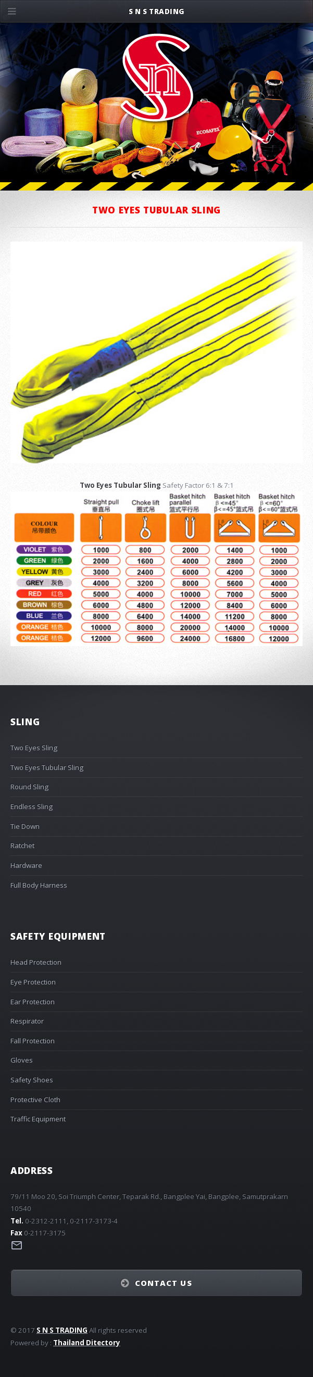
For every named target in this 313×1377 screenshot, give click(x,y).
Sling (25, 721)
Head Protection (35, 962)
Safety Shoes (31, 1079)
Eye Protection (33, 982)
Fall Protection (32, 1040)
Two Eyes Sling (33, 747)
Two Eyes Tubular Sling (46, 767)
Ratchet (22, 845)
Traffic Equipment (38, 1118)
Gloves (21, 1060)
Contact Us (163, 1283)
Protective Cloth (35, 1099)
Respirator (27, 1021)
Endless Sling (31, 806)
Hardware (26, 865)
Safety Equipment (58, 936)
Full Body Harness (38, 885)
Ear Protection (32, 1001)
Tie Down (25, 826)
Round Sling (29, 786)
